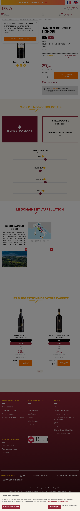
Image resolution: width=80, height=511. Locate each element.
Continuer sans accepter (69, 509)
